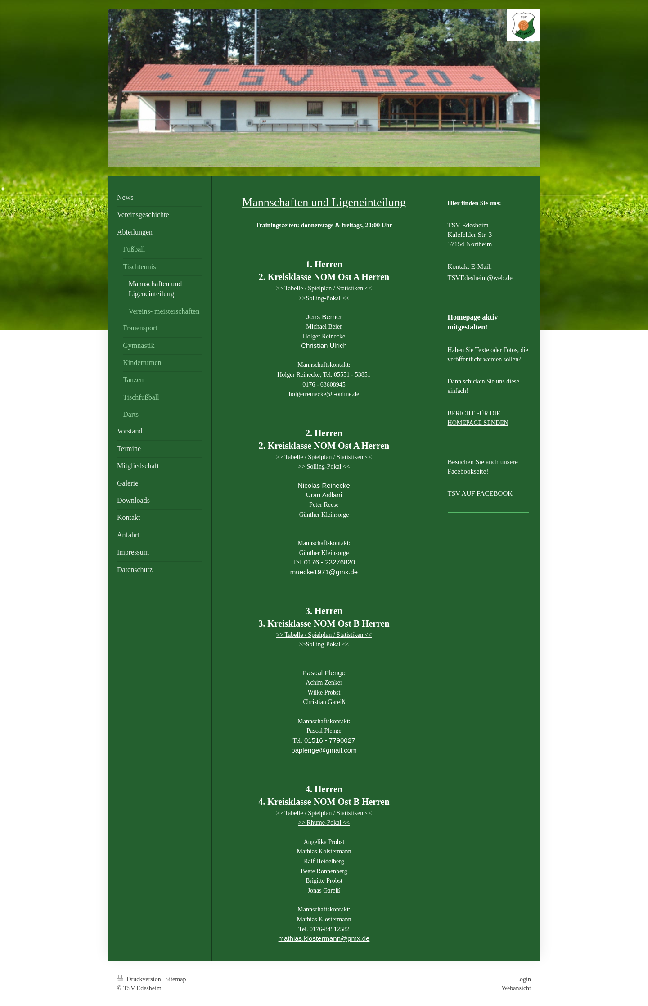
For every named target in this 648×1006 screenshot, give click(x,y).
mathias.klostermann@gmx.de (324, 938)
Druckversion (139, 979)
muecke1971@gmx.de (324, 572)
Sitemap (176, 979)
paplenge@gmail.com (323, 750)
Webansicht (516, 988)
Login (523, 979)
